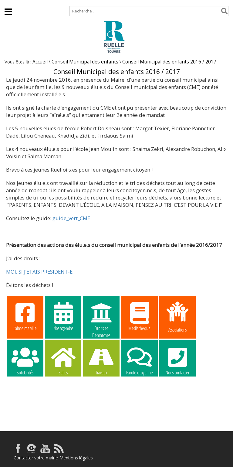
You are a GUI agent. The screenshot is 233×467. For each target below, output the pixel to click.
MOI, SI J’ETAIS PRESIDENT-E (39, 271)
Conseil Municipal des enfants (85, 62)
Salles (63, 360)
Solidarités (25, 360)
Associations (177, 316)
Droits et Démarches (101, 316)
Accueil (10, 3)
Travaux (101, 360)
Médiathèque (139, 316)
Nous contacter (177, 360)
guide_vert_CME (70, 218)
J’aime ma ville (25, 316)
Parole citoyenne (139, 360)
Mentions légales (76, 458)
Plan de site (38, 3)
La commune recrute (25, 399)
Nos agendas (63, 316)
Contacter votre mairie (36, 458)
